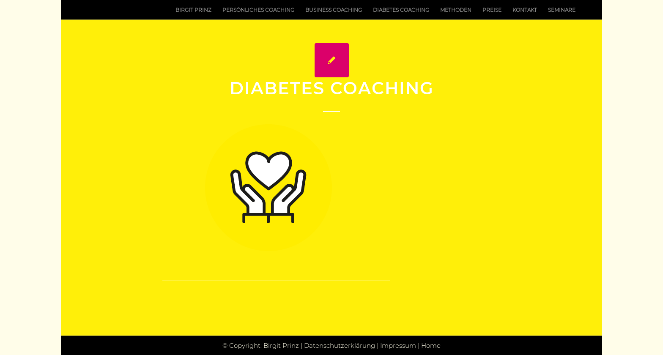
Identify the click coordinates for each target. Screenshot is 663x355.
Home (431, 345)
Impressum (398, 345)
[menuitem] (193, 9)
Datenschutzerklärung (339, 345)
